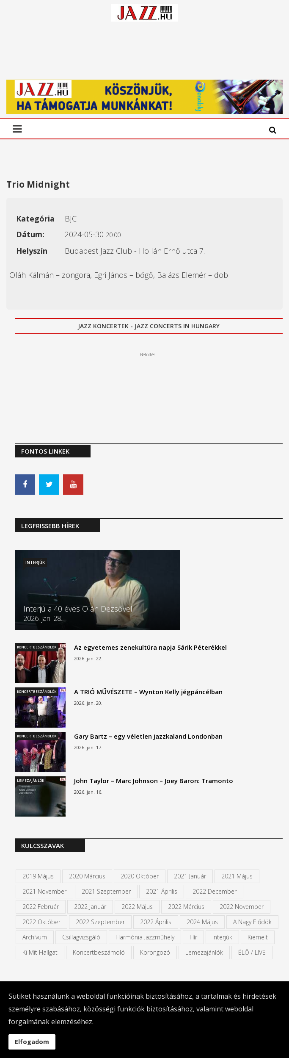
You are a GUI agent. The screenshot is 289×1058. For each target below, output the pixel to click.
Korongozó (155, 952)
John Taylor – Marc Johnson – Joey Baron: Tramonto (153, 780)
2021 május (237, 876)
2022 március (186, 907)
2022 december (215, 891)
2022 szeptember (100, 922)
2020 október (140, 876)
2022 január (90, 907)
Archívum (34, 937)
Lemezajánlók (30, 780)
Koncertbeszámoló (99, 952)
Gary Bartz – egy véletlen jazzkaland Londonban (148, 736)
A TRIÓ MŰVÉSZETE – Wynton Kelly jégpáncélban (148, 691)
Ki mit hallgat (40, 952)
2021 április (161, 891)
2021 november (44, 891)
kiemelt (258, 937)
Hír (193, 937)
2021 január (190, 876)
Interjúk (35, 562)
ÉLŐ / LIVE (252, 952)
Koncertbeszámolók (36, 647)
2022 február (40, 907)
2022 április (155, 922)
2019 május (38, 876)
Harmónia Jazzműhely (145, 937)
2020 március (87, 876)
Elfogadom (32, 1042)
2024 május (202, 922)
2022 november (242, 907)
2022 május (137, 907)
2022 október (41, 922)
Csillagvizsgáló (81, 937)
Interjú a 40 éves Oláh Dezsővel (77, 609)
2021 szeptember (106, 891)
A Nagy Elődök (252, 922)
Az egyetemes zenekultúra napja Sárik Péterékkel (150, 647)
